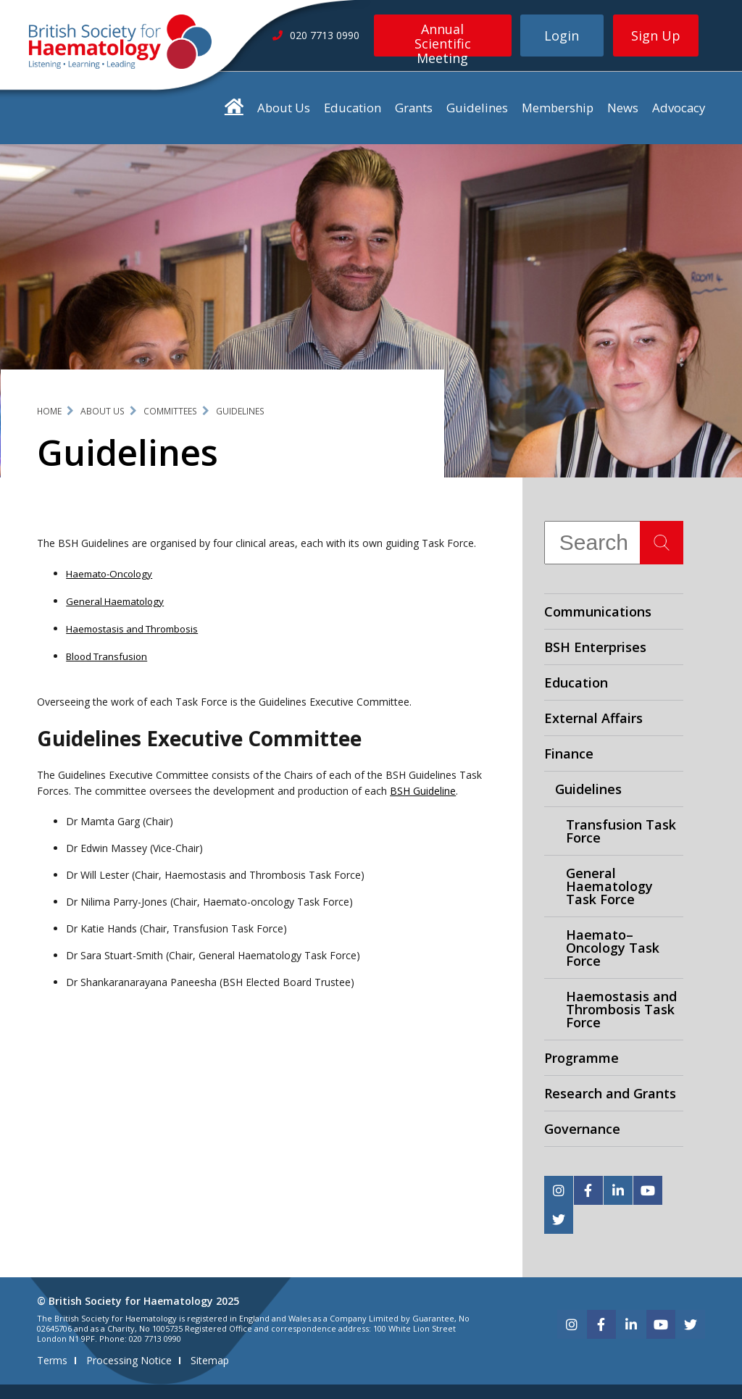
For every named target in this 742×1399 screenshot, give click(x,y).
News (622, 107)
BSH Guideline (423, 791)
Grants (414, 107)
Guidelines (477, 107)
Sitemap (210, 1360)
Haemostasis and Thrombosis (132, 628)
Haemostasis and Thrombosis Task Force (621, 1009)
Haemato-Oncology (109, 573)
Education (352, 107)
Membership (557, 107)
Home (49, 411)
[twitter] (558, 1219)
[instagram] (558, 1190)
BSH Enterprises (595, 647)
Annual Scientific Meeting (442, 38)
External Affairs (593, 718)
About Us (283, 107)
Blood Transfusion (106, 656)
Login (561, 35)
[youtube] (647, 1190)
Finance (568, 753)
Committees (170, 411)
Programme (581, 1057)
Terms (52, 1360)
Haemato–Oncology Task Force (612, 947)
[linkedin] (618, 1190)
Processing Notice (129, 1360)
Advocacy (678, 107)
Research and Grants (610, 1093)
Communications (597, 611)
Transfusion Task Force (621, 831)
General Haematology (115, 601)
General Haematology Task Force (609, 886)
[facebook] (588, 1190)
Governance (582, 1128)
